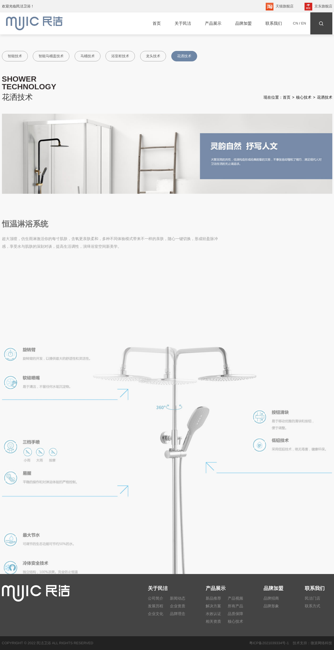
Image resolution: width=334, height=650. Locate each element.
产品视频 (235, 598)
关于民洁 (183, 23)
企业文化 (155, 613)
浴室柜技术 (120, 56)
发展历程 (155, 606)
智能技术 (15, 56)
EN (303, 23)
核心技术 (303, 99)
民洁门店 (312, 598)
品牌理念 (177, 613)
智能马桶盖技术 (51, 56)
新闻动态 (177, 598)
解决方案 (213, 606)
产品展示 (213, 23)
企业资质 (177, 606)
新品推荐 (213, 598)
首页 (157, 23)
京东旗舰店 (318, 6)
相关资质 (213, 621)
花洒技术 (184, 56)
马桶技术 (87, 56)
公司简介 (155, 598)
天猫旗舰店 (280, 6)
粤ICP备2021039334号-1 (269, 643)
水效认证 (213, 613)
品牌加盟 (243, 23)
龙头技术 (153, 56)
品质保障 (235, 613)
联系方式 (312, 606)
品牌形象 (271, 606)
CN (295, 23)
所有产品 (235, 606)
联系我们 (273, 23)
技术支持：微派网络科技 (310, 643)
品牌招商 (271, 598)
